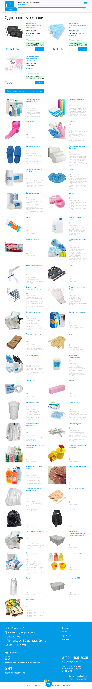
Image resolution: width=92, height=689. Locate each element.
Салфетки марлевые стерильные (32, 240)
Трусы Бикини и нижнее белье (77, 288)
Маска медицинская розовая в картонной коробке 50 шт (32, 58)
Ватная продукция (75, 424)
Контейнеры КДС (74, 578)
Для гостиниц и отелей (33, 312)
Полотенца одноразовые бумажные (77, 147)
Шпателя (72, 334)
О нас (64, 631)
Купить (39, 49)
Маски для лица (74, 402)
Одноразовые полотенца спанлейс (34, 171)
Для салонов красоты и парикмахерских (33, 554)
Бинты (28, 217)
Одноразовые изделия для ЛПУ (77, 240)
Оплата (65, 639)
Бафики (71, 380)
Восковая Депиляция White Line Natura (35, 446)
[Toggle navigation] (86, 4)
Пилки (71, 265)
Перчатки (72, 121)
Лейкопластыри (31, 380)
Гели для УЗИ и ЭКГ (75, 217)
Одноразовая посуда (32, 402)
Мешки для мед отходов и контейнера (77, 446)
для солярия (30, 599)
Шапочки (72, 193)
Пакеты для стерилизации (34, 334)
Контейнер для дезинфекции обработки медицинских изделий (77, 533)
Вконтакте (12, 652)
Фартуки (29, 578)
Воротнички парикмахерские (74, 356)
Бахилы (71, 170)
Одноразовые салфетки (33, 193)
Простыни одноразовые (76, 100)
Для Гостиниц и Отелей (33, 531)
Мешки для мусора (32, 510)
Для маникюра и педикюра (77, 467)
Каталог (11, 9)
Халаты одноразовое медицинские (32, 424)
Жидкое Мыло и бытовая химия (34, 468)
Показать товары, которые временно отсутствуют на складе (24, 91)
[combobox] (52, 9)
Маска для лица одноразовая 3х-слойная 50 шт (78, 25)
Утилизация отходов (75, 553)
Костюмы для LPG (31, 121)
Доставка (66, 635)
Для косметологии (32, 355)
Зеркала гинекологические (34, 265)
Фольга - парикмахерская (77, 312)
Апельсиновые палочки (76, 488)
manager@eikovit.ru (71, 661)
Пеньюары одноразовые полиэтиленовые (34, 489)
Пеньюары (72, 510)
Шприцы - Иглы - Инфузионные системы (33, 288)
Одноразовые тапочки (33, 146)
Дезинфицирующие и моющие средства (33, 101)
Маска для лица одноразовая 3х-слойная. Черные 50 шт (34, 25)
